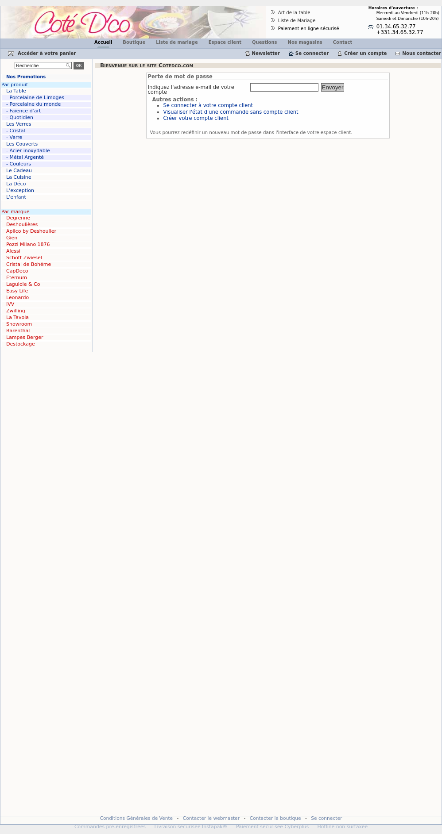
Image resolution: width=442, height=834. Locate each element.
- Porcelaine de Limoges (35, 97)
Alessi (13, 251)
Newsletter (266, 53)
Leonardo (17, 297)
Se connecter (312, 53)
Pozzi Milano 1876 (28, 244)
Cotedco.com (19, 9)
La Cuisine (18, 177)
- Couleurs (18, 164)
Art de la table (294, 12)
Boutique (134, 42)
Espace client (225, 42)
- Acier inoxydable (28, 151)
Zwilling (15, 311)
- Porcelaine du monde (33, 104)
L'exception (20, 190)
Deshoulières (22, 224)
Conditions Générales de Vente (136, 818)
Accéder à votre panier (47, 53)
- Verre (14, 137)
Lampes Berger (24, 337)
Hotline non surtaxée (343, 827)
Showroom (19, 324)
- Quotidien (19, 117)
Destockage (20, 344)
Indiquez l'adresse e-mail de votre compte (191, 90)
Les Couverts (22, 144)
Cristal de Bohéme (28, 264)
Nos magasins (305, 42)
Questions (264, 42)
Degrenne (18, 218)
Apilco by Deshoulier (31, 231)
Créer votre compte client (196, 118)
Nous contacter (421, 53)
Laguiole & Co (23, 284)
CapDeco (17, 271)
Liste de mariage (177, 42)
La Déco (16, 184)
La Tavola (17, 317)
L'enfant (16, 197)
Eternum (16, 278)
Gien (11, 238)
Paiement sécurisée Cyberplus (272, 827)
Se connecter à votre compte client (208, 105)
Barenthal (18, 331)
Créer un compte (365, 53)
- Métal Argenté (25, 157)
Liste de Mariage (297, 20)
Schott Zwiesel (24, 258)
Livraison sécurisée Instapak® (190, 827)
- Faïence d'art (23, 111)
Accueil (103, 42)
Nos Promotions (26, 76)
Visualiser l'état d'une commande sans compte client (231, 112)
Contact (343, 42)
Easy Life (17, 291)
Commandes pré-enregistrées (110, 827)
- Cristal (15, 131)
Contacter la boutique (275, 818)
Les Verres (18, 124)
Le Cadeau (19, 170)
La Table (16, 91)
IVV (10, 304)
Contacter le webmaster (211, 818)
